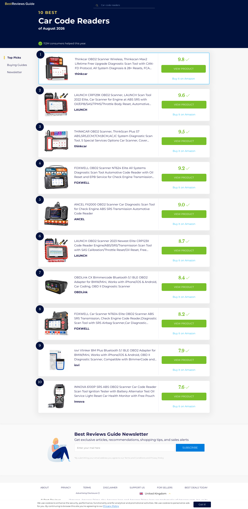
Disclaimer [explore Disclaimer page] (110, 487)
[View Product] (124, 68)
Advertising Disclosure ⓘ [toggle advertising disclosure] (88, 493)
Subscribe (190, 447)
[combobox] (124, 5)
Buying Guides (17, 65)
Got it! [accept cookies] (202, 504)
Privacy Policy (111, 506)
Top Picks (14, 57)
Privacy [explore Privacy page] (66, 487)
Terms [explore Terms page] (87, 487)
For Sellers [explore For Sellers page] (165, 487)
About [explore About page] (44, 487)
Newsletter (14, 72)
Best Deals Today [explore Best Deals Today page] (196, 487)
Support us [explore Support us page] (137, 487)
